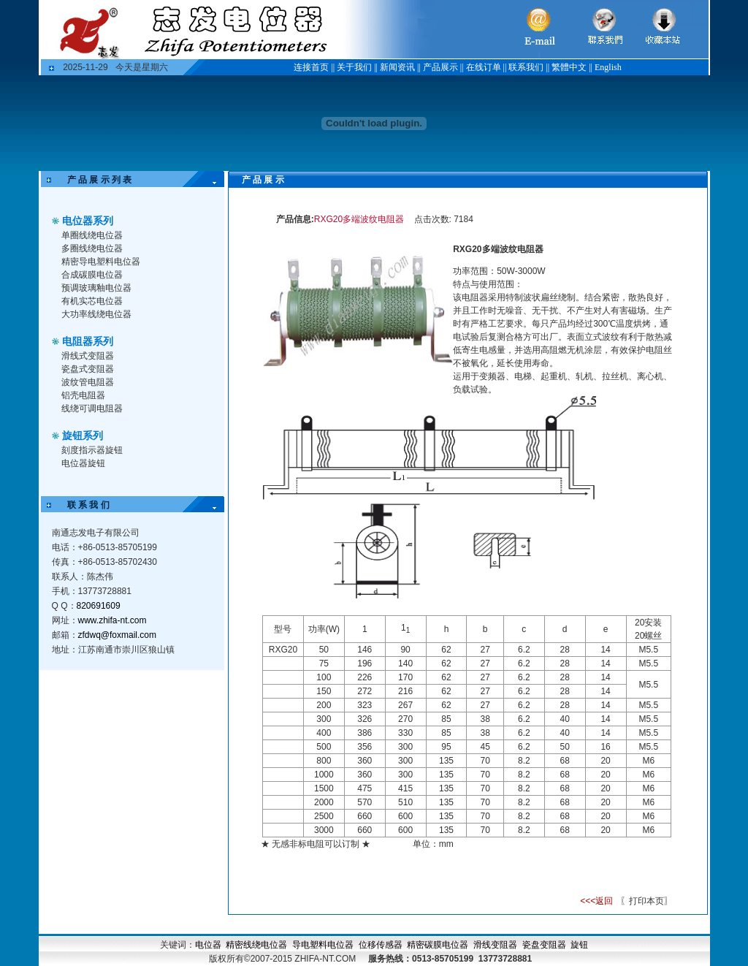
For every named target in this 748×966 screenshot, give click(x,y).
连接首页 (311, 67)
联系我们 (525, 67)
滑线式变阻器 (87, 356)
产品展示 (440, 67)
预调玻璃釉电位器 (96, 288)
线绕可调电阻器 (92, 408)
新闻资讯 (397, 67)
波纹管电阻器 (87, 382)
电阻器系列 (87, 341)
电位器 (208, 945)
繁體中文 (569, 67)
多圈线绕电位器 (92, 248)
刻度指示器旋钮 (92, 450)
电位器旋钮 (83, 463)
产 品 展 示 (254, 180)
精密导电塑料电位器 (100, 261)
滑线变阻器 (495, 945)
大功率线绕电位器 (96, 314)
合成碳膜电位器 (92, 275)
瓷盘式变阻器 (87, 369)
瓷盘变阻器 (544, 945)
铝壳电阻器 (83, 395)
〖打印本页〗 (645, 901)
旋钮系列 (82, 435)
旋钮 (579, 945)
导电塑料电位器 (323, 945)
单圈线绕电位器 (92, 235)
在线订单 (483, 67)
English (608, 67)
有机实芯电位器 (92, 301)
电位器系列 (87, 221)
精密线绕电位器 (256, 945)
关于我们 (354, 67)
